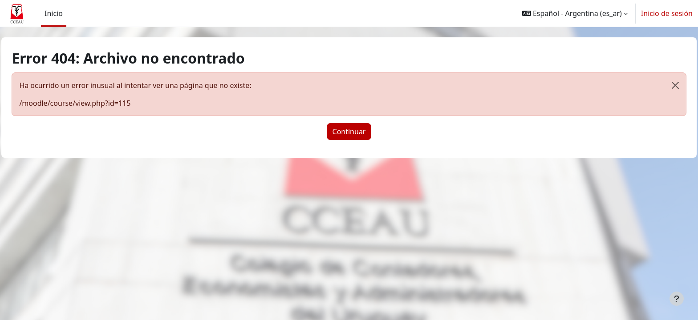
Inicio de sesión (667, 13)
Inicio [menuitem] (54, 13)
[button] (574, 13)
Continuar (349, 131)
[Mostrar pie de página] (677, 299)
